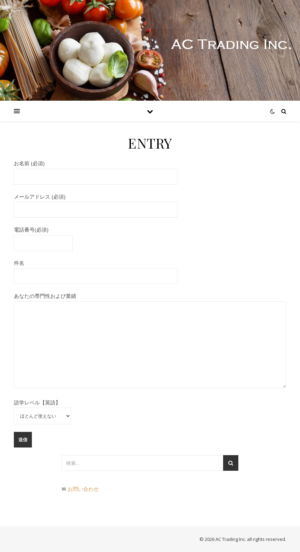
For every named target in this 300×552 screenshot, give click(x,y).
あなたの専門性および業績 (150, 341)
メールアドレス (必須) (95, 203)
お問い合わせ (83, 488)
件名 (95, 269)
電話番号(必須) (43, 236)
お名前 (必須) (95, 170)
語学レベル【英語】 (42, 409)
